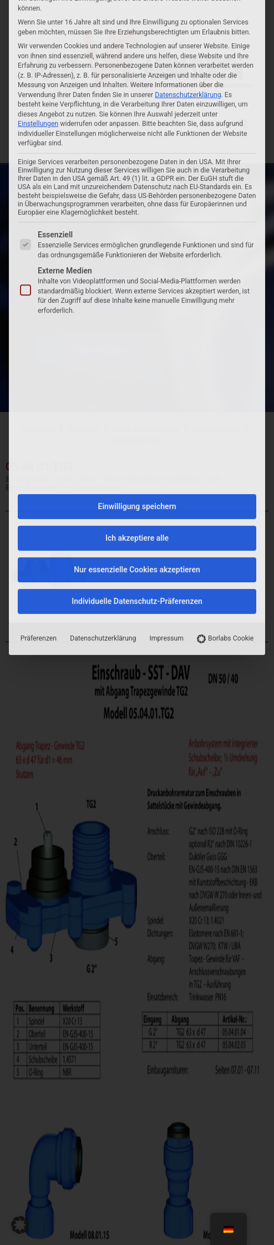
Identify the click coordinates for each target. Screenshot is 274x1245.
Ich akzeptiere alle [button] (137, 327)
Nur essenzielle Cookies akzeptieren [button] (137, 359)
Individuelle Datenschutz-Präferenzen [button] (137, 391)
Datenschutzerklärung (103, 428)
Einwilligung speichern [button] (137, 296)
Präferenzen (39, 428)
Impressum (166, 428)
